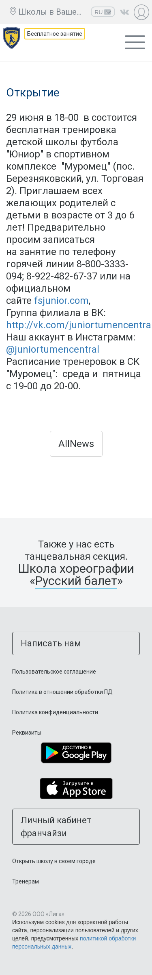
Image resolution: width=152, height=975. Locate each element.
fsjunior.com (61, 300)
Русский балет (76, 581)
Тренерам (25, 881)
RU (102, 12)
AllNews (76, 443)
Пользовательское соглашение (54, 671)
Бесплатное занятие (54, 34)
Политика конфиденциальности (55, 712)
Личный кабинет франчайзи (56, 826)
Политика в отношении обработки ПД (62, 692)
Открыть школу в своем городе (54, 861)
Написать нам (51, 643)
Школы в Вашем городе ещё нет (52, 12)
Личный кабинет (142, 12)
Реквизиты (26, 732)
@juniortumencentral (52, 349)
